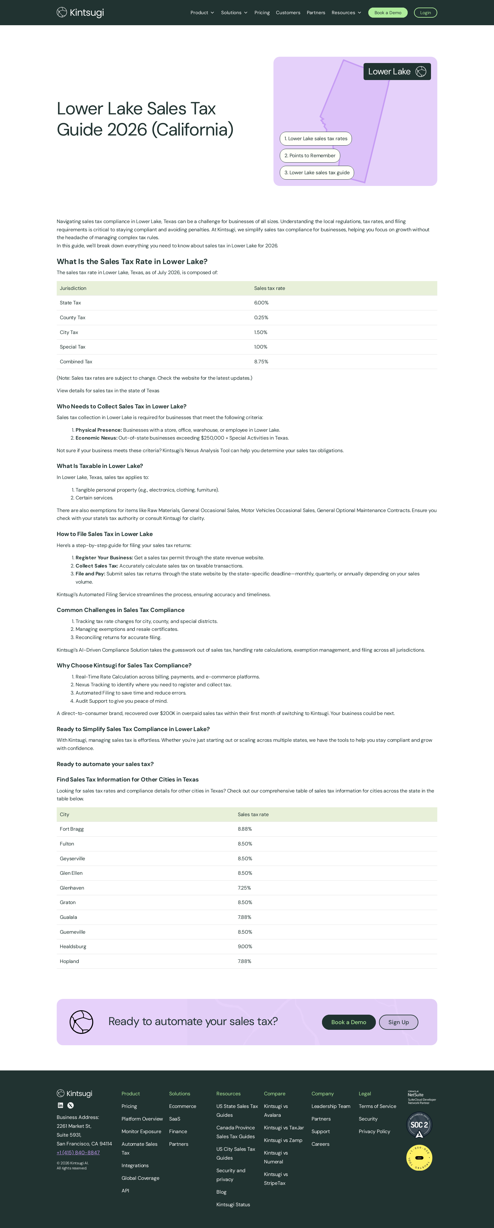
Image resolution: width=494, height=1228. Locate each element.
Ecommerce (183, 1106)
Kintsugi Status (233, 1204)
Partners (178, 1144)
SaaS (174, 1119)
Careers (321, 1144)
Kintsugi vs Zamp (283, 1140)
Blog (221, 1192)
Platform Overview (142, 1119)
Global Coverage (140, 1178)
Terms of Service (377, 1106)
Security (368, 1119)
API (125, 1190)
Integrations (135, 1165)
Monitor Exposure (141, 1131)
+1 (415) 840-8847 (78, 1152)
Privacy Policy (374, 1131)
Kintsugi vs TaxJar (284, 1127)
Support (321, 1131)
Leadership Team (331, 1106)
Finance (178, 1131)
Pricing (129, 1106)
